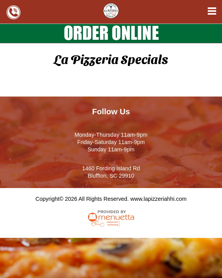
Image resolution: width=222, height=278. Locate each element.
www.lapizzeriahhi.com (158, 199)
